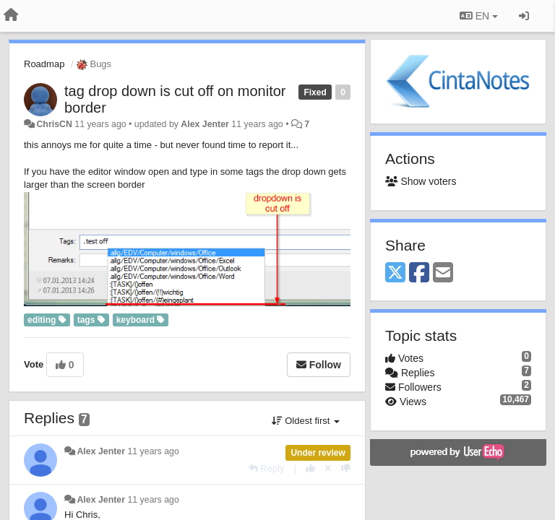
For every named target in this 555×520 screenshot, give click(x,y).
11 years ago (152, 451)
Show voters (420, 181)
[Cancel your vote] (328, 468)
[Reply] (267, 468)
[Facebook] (419, 273)
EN (479, 16)
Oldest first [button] (306, 420)
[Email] (443, 273)
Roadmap (44, 63)
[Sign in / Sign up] (524, 16)
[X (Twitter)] (395, 273)
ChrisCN (54, 124)
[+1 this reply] (310, 468)
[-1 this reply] (345, 468)
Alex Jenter (205, 124)
